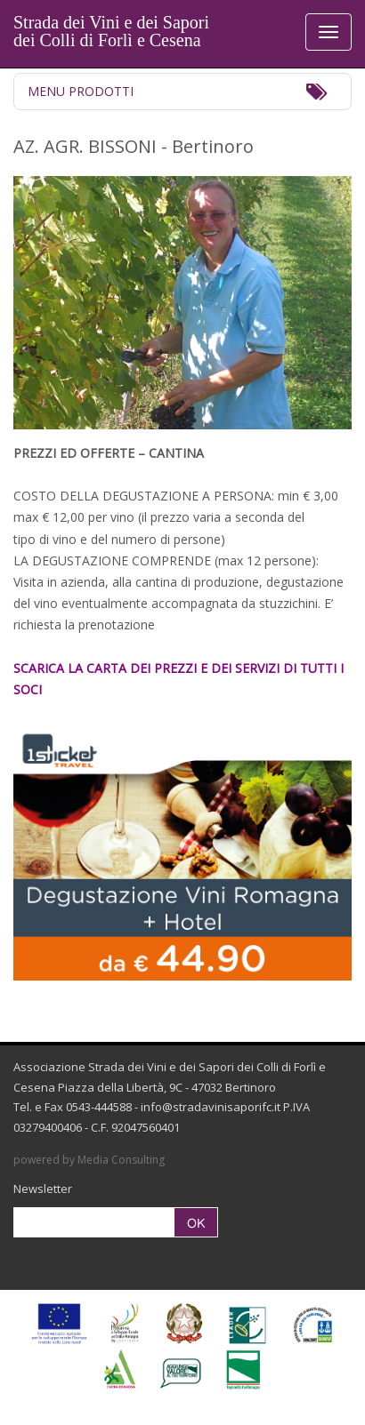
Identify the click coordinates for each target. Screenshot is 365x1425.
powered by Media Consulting (89, 1159)
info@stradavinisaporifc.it (210, 1107)
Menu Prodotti (81, 91)
